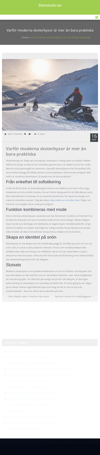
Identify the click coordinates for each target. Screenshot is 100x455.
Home (27, 37)
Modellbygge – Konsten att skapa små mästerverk (31, 425)
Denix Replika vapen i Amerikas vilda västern (28, 299)
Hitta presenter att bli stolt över (22, 443)
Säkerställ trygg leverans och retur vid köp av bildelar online (36, 359)
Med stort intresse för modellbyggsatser (74, 299)
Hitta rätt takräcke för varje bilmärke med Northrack (32, 371)
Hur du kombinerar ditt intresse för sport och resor (32, 431)
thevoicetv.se (50, 5)
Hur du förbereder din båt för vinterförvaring (28, 413)
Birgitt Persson (13, 137)
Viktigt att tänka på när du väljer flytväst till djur (30, 389)
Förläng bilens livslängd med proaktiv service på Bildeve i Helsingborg (41, 377)
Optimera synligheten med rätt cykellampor (28, 365)
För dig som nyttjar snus (19, 419)
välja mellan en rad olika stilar (65, 202)
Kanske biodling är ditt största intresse (26, 437)
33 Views (39, 137)
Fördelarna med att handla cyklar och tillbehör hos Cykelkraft (37, 383)
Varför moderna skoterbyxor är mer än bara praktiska (63, 37)
